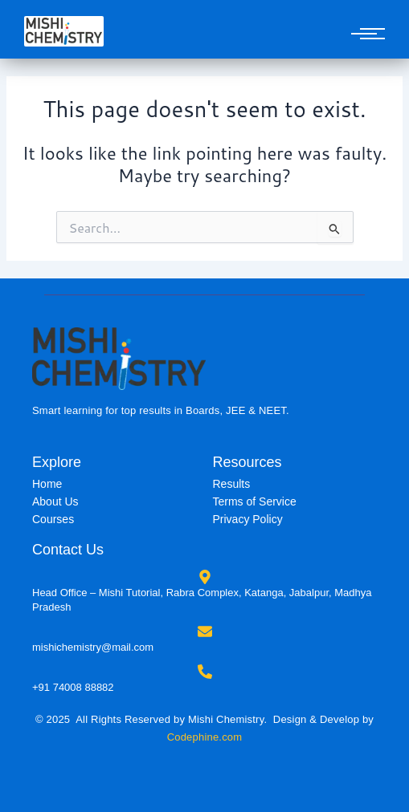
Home (47, 483)
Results (232, 483)
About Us (55, 501)
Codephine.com (205, 737)
